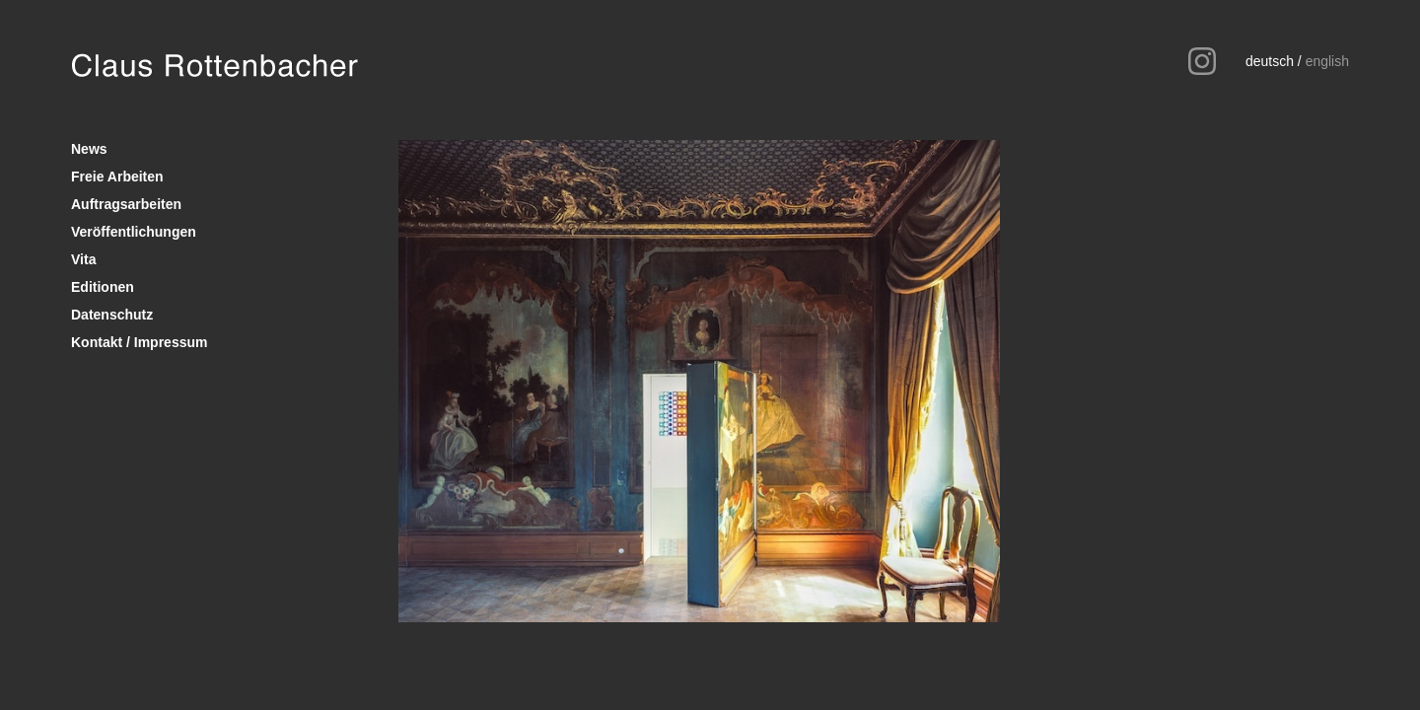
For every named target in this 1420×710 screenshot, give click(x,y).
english (1327, 61)
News (89, 149)
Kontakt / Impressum (139, 342)
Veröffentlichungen (133, 232)
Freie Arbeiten (117, 176)
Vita (83, 259)
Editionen (102, 287)
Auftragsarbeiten (126, 204)
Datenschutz (112, 314)
